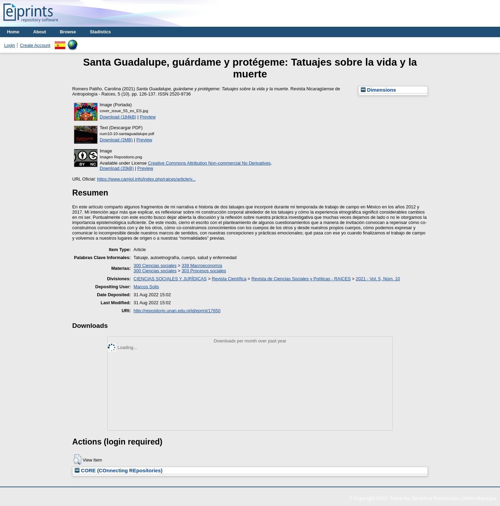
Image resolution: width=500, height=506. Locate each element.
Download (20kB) (117, 168)
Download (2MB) (116, 139)
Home (13, 31)
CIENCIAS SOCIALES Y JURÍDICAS (170, 278)
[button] (77, 459)
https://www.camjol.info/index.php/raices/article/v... (146, 179)
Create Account (35, 45)
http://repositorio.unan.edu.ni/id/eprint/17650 (177, 310)
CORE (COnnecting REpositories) (118, 470)
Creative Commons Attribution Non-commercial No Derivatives (209, 163)
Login (9, 45)
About (39, 31)
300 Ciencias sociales (155, 265)
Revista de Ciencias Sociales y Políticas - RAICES (301, 278)
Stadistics (100, 31)
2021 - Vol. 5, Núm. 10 (378, 278)
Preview (148, 116)
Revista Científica (229, 278)
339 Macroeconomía (202, 265)
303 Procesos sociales (204, 270)
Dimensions (378, 90)
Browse (68, 31)
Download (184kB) (118, 116)
